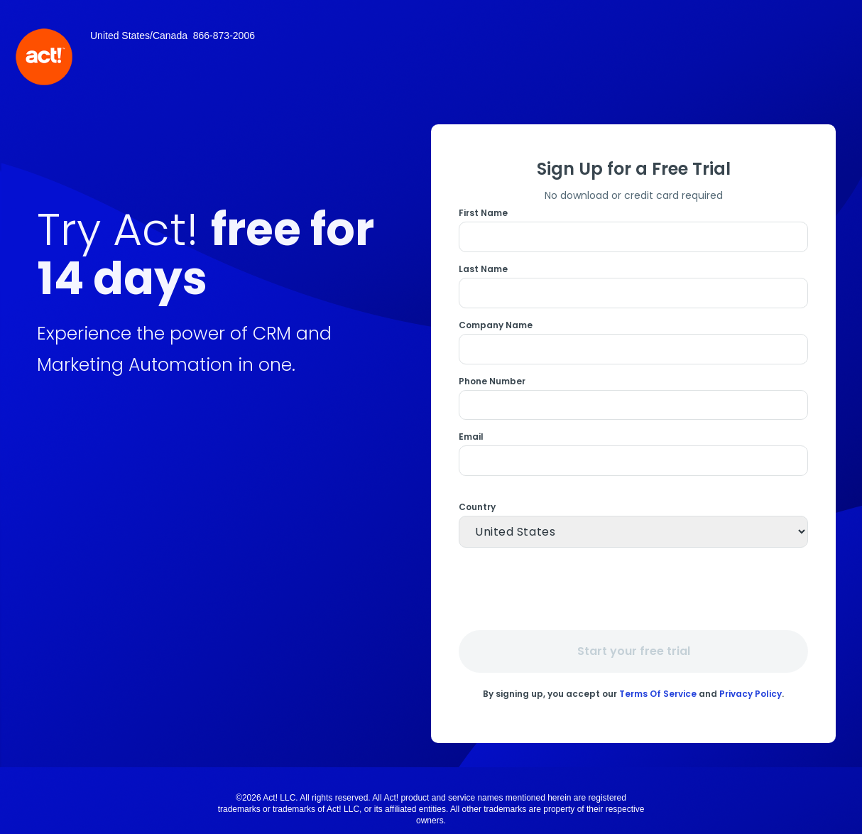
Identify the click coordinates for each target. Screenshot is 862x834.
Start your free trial (633, 651)
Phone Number (492, 381)
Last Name (483, 269)
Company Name (496, 325)
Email (471, 437)
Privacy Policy (750, 694)
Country (477, 507)
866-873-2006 (224, 35)
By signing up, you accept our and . (633, 693)
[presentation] (635, 588)
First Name (483, 213)
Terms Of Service (658, 694)
